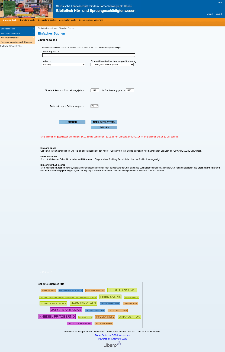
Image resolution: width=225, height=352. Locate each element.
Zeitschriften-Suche (67, 20)
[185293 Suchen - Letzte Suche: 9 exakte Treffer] (68, 296)
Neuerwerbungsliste (10, 38)
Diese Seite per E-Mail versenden (112, 335)
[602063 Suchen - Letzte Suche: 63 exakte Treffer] (122, 290)
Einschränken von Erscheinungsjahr (63, 90)
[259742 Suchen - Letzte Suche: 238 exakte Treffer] (110, 303)
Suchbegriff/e (49, 51)
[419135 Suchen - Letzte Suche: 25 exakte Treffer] (83, 303)
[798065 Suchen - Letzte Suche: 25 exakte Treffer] (57, 316)
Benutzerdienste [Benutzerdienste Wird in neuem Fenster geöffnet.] (8, 29)
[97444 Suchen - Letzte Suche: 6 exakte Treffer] (95, 290)
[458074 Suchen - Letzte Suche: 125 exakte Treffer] (66, 309)
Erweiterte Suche (28, 20)
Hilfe (220, 3)
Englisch (210, 14)
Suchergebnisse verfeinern (91, 20)
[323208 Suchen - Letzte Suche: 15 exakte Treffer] (79, 323)
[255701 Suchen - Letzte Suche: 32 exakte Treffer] (117, 310)
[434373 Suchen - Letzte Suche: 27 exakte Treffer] (110, 296)
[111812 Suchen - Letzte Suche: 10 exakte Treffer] (85, 316)
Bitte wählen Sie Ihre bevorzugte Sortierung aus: (113, 62)
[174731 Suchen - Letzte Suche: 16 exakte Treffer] (48, 290)
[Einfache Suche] (10, 20)
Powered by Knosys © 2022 (112, 339)
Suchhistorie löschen (47, 20)
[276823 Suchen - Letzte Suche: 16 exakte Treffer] (71, 290)
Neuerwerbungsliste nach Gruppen (16, 42)
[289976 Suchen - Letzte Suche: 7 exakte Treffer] (130, 303)
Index (45, 61)
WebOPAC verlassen (10, 33)
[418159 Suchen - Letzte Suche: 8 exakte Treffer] (129, 316)
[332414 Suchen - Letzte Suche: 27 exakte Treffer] (104, 323)
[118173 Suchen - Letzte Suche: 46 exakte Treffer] (95, 310)
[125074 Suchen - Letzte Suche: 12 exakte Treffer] (131, 296)
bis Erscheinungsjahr (112, 90)
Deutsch (219, 14)
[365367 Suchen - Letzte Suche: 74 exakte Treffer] (53, 303)
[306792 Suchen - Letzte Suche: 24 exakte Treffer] (105, 316)
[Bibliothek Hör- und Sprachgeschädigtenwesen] (52, 9)
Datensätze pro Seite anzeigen (66, 106)
